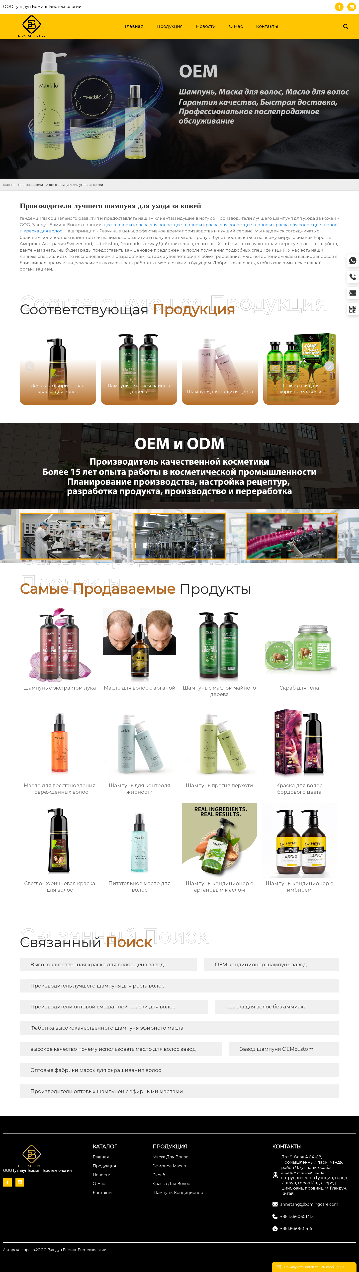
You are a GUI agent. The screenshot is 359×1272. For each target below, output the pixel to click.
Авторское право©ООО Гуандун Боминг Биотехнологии (54, 1250)
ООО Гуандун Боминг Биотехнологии (42, 6)
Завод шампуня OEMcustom (276, 1049)
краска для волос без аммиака (266, 1007)
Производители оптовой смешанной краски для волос (102, 1007)
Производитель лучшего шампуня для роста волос (97, 986)
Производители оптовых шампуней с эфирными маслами (106, 1091)
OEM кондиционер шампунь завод (261, 965)
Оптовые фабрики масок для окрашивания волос (95, 1070)
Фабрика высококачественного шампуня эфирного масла (106, 1028)
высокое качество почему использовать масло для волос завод (113, 1049)
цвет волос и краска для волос (138, 224)
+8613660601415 (296, 1228)
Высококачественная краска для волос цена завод (97, 965)
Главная (9, 185)
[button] (329, 366)
